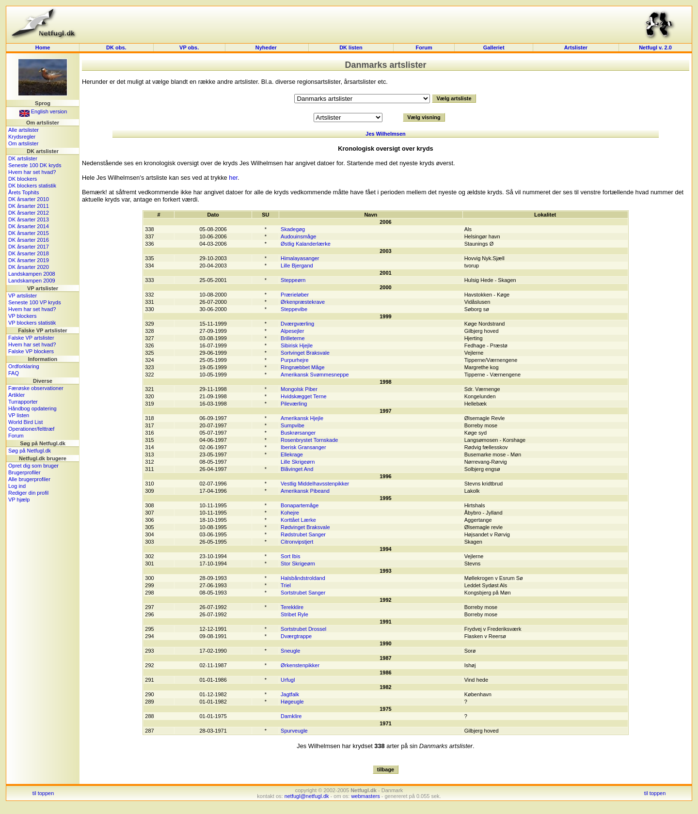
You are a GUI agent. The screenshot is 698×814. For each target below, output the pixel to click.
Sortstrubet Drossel (303, 629)
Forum (423, 47)
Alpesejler (292, 331)
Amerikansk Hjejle (302, 418)
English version (43, 111)
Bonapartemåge (299, 505)
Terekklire (292, 607)
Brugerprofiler (24, 472)
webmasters (365, 796)
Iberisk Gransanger (303, 447)
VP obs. (189, 47)
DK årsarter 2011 (28, 206)
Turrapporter (23, 402)
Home (42, 47)
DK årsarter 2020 (28, 267)
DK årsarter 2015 (28, 233)
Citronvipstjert (297, 542)
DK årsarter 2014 (28, 226)
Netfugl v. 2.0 (655, 47)
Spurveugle (294, 731)
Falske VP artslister (31, 338)
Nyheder (266, 47)
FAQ (13, 373)
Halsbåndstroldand (303, 578)
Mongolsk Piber (299, 389)
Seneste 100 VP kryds (34, 302)
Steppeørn (293, 280)
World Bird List (25, 422)
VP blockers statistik (32, 323)
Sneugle (290, 651)
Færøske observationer (35, 388)
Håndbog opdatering (32, 408)
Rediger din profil (28, 493)
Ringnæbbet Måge (303, 367)
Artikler (16, 395)
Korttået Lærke (298, 520)
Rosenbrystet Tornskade (309, 440)
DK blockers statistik (32, 185)
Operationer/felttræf (31, 429)
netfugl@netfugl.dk (307, 796)
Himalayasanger (300, 258)
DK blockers (22, 179)
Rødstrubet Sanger (303, 534)
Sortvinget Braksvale (305, 353)
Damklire (291, 716)
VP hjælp (19, 499)
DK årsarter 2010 (28, 199)
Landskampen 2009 (31, 280)
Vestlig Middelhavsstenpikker (315, 483)
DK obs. (116, 47)
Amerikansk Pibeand (305, 491)
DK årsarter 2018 (28, 253)
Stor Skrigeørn (298, 563)
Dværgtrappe (296, 636)
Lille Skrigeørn (298, 462)
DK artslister (22, 158)
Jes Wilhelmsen (385, 134)
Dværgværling (297, 324)
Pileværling (294, 404)
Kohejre (290, 513)
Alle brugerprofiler (29, 479)
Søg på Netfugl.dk (29, 451)
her (233, 177)
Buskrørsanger (298, 433)
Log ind (17, 486)
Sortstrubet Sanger (303, 592)
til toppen (43, 793)
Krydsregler (21, 137)
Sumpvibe (292, 425)
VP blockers (22, 316)
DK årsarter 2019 (28, 260)
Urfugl (288, 680)
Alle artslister (23, 130)
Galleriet (494, 47)
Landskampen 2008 (31, 274)
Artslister (575, 47)
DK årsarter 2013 (28, 219)
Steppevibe (294, 309)
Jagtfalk (290, 694)
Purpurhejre (294, 360)
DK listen (351, 47)
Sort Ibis (290, 556)
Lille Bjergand (297, 265)
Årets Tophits (23, 192)
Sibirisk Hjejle (297, 345)
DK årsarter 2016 (28, 240)
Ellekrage (292, 454)
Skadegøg (293, 229)
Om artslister (23, 143)
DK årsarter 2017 (28, 247)
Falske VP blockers (31, 351)
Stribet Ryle (294, 614)
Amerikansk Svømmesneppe (315, 374)
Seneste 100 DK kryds (34, 165)
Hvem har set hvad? (32, 172)
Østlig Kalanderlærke (306, 244)
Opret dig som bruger (33, 466)
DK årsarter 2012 (28, 213)
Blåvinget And (297, 469)
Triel (286, 585)
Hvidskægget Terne (304, 396)
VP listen (18, 415)
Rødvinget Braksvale (305, 527)
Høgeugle (292, 701)
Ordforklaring (23, 366)
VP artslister (22, 295)
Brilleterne (293, 338)
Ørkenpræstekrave (303, 302)
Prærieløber (295, 294)
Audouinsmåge (298, 236)
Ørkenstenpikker (300, 665)
